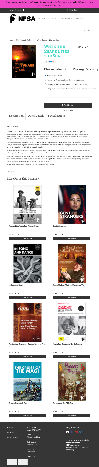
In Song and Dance (16, 285)
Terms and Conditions (31, 451)
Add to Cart (67, 105)
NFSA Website (12, 437)
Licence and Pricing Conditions (71, 19)
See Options (27, 238)
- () (87, 30)
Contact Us (52, 19)
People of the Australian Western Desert (24, 226)
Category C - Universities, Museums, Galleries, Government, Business (68, 89)
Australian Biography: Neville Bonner (67, 344)
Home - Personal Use (53, 76)
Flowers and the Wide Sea (63, 403)
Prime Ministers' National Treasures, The (68, 285)
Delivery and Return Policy (32, 443)
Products (41, 19)
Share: (50, 61)
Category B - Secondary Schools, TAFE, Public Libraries (66, 84)
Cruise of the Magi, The (18, 403)
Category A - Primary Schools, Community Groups (64, 80)
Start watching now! (52, 5)
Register (18, 10)
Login (11, 10)
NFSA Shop (11, 432)
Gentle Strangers (59, 226)
